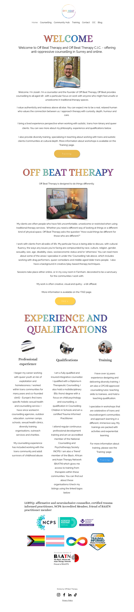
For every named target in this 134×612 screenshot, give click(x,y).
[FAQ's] (65, 301)
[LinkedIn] (70, 595)
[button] (46, 22)
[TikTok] (75, 595)
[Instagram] (58, 595)
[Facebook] (64, 595)
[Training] (67, 153)
